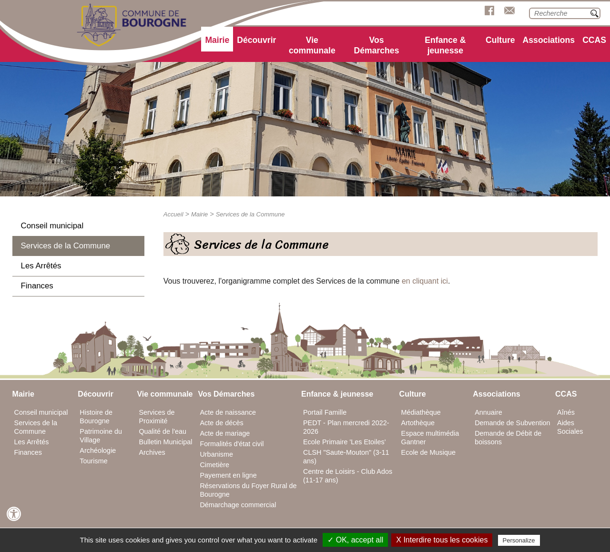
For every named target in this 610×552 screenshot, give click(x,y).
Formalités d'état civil (232, 444)
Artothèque (418, 423)
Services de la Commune (65, 245)
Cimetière (214, 465)
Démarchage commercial (238, 505)
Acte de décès (221, 423)
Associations (549, 40)
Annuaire (488, 412)
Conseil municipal (52, 225)
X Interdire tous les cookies (442, 540)
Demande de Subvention (512, 423)
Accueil (173, 214)
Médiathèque (421, 412)
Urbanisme (216, 454)
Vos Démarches (376, 45)
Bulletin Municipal (165, 442)
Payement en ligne (228, 475)
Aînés (566, 412)
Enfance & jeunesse (445, 45)
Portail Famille (324, 412)
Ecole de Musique (428, 452)
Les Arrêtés (41, 265)
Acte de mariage (225, 433)
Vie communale (312, 45)
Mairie (217, 40)
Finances (37, 285)
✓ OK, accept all (355, 540)
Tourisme (93, 461)
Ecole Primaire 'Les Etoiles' (344, 442)
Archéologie (98, 450)
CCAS (594, 40)
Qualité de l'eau (162, 431)
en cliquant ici (425, 281)
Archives (152, 452)
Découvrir (256, 40)
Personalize (519, 540)
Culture (500, 40)
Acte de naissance (228, 412)
